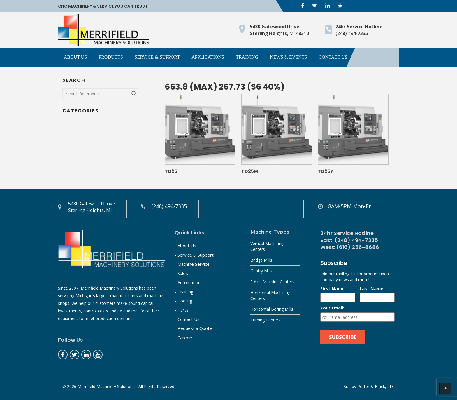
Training (247, 57)
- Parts (182, 310)
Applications (207, 57)
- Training (184, 292)
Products (111, 57)
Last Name (371, 288)
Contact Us (333, 57)
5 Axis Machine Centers (272, 281)
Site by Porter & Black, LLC (369, 386)
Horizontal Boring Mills (271, 309)
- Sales (181, 273)
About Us (75, 57)
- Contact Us (187, 319)
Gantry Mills (261, 271)
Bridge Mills (261, 260)
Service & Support (157, 57)
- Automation (188, 282)
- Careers (184, 337)
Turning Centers (265, 320)
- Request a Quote (193, 328)
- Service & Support (194, 255)
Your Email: (332, 308)
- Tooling (183, 301)
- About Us (185, 245)
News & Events (288, 57)
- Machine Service (192, 264)
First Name (332, 288)
